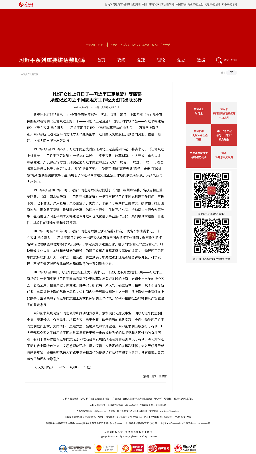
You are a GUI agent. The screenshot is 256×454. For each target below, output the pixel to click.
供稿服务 (137, 398)
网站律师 (168, 398)
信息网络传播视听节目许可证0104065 (64, 423)
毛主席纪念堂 (195, 4)
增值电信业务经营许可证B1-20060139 (124, 417)
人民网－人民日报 (110, 107)
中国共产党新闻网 (29, 74)
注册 (234, 60)
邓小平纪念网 (229, 4)
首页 (101, 60)
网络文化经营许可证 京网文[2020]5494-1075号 (105, 423)
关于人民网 (85, 398)
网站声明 (158, 398)
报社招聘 (96, 398)
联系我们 (188, 398)
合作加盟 (127, 398)
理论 (161, 60)
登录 (226, 60)
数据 (201, 60)
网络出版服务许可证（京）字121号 (146, 423)
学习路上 (199, 109)
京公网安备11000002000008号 (196, 423)
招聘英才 (106, 398)
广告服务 (117, 398)
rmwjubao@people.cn (170, 411)
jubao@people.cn (158, 405)
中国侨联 (181, 4)
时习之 (199, 113)
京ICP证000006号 (172, 423)
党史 (181, 60)
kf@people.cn (100, 411)
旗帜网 (136, 4)
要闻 (121, 60)
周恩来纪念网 (212, 4)
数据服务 (147, 398)
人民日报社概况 (70, 398)
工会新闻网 (167, 4)
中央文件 (224, 117)
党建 (141, 60)
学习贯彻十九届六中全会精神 (199, 135)
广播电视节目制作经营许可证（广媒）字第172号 (167, 417)
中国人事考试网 (150, 4)
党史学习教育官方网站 (118, 4)
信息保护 (178, 398)
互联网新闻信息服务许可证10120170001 (84, 417)
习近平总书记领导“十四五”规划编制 (224, 135)
